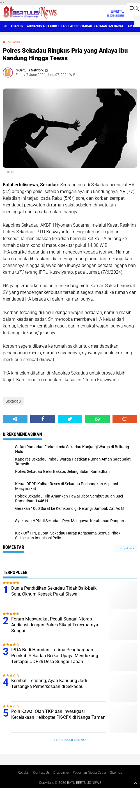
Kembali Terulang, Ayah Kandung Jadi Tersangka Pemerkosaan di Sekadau (49, 683)
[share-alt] (15, 419)
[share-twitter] (70, 419)
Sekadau (14, 42)
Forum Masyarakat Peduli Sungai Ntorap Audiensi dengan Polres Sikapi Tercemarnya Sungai (54, 624)
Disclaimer (61, 773)
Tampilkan (126, 548)
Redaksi (23, 773)
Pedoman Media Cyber (89, 773)
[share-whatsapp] (97, 419)
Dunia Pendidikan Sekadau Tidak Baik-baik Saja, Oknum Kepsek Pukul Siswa (54, 591)
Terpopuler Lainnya (70, 740)
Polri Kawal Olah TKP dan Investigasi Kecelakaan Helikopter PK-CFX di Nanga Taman (58, 714)
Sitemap (116, 773)
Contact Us (41, 773)
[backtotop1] (135, 783)
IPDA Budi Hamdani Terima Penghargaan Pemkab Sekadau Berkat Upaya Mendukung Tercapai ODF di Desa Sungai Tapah (54, 655)
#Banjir (17, 26)
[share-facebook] (42, 419)
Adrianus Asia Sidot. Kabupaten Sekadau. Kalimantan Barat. (75, 26)
